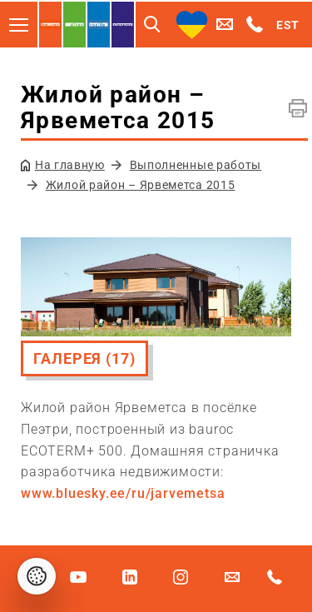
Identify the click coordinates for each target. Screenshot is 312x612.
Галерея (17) (84, 358)
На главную (70, 165)
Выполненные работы (196, 165)
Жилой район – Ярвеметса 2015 (140, 185)
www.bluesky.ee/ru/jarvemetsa (123, 493)
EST (288, 25)
